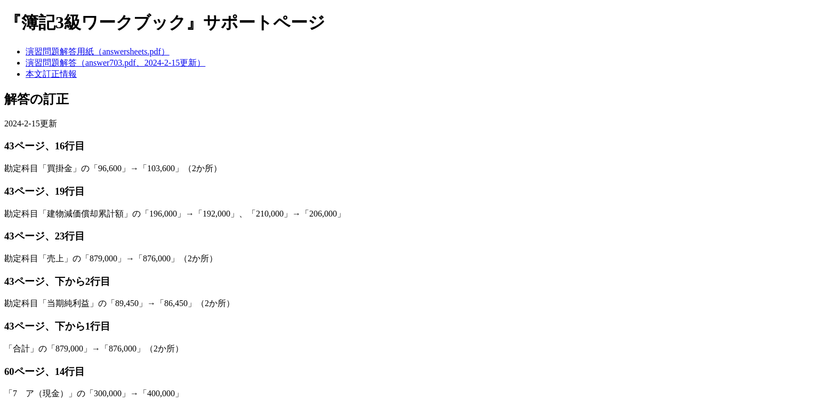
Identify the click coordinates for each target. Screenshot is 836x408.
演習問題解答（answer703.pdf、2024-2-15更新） (115, 62)
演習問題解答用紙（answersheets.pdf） (98, 51)
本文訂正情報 (51, 73)
